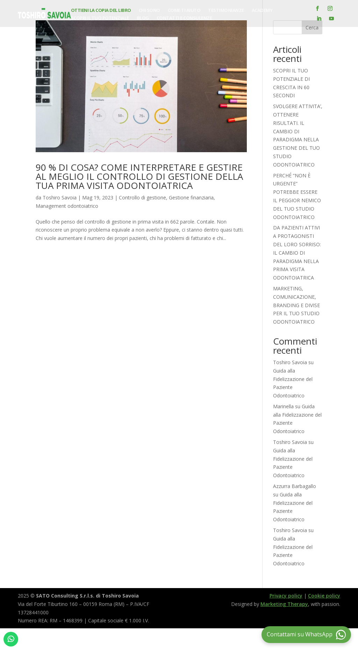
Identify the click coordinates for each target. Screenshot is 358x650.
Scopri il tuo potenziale (100, 18)
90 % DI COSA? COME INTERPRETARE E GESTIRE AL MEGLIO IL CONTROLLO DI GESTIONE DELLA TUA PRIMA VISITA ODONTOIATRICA (139, 176)
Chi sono (149, 10)
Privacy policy (286, 595)
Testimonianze (226, 10)
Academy (262, 10)
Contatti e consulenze (184, 18)
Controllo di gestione (142, 197)
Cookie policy (324, 595)
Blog (143, 18)
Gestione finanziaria (191, 197)
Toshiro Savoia (60, 197)
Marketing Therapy (284, 604)
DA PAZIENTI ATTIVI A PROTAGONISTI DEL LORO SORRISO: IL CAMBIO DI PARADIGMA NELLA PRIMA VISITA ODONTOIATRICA (297, 252)
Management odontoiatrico (67, 206)
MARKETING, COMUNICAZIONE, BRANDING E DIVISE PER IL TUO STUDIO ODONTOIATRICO (296, 305)
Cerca (312, 27)
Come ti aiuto (184, 10)
